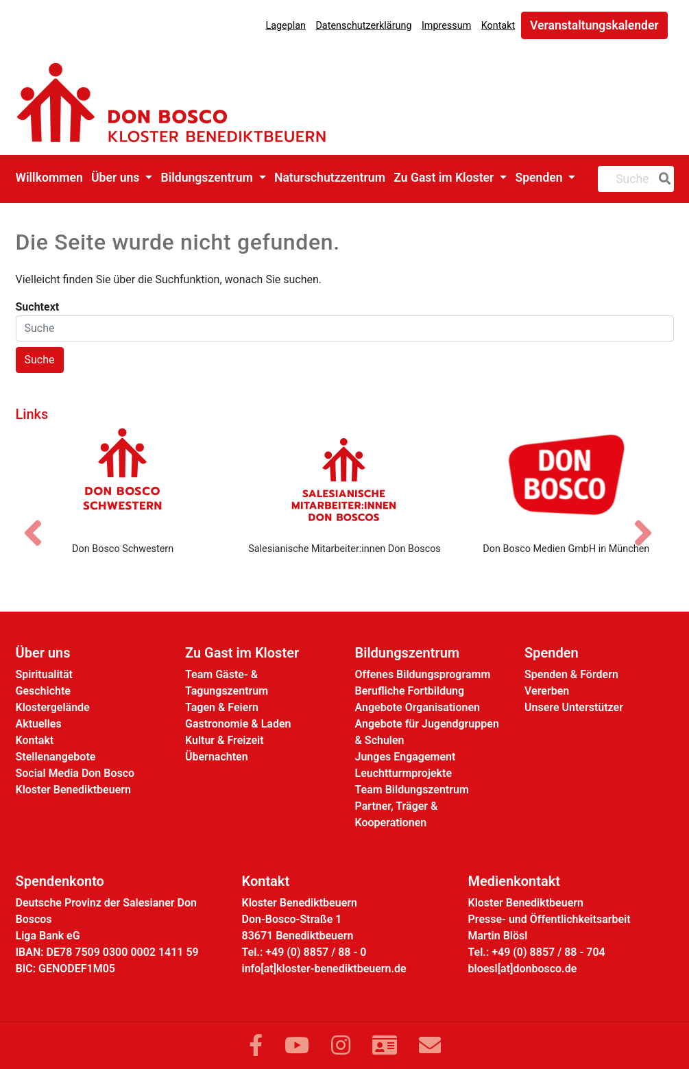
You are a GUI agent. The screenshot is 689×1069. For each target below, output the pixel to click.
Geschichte (43, 690)
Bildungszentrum (208, 177)
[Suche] (662, 179)
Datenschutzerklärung (363, 26)
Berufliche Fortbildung (410, 690)
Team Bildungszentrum (412, 789)
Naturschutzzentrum (329, 177)
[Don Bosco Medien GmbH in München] (566, 479)
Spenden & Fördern (571, 674)
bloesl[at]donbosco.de (522, 968)
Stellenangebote (56, 756)
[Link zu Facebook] (256, 1046)
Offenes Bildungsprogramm (423, 674)
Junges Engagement (405, 756)
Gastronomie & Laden (238, 723)
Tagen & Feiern (221, 707)
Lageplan (285, 26)
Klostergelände (53, 707)
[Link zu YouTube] (297, 1046)
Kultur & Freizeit (224, 740)
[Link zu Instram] (340, 1046)
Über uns (117, 177)
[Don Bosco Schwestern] (122, 479)
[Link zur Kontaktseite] (384, 1046)
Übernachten (216, 756)
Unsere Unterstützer (573, 707)
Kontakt (498, 26)
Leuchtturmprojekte (403, 773)
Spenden (540, 177)
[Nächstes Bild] (650, 521)
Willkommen (49, 177)
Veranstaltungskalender (594, 25)
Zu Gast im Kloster (445, 177)
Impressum (446, 26)
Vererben (546, 690)
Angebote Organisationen (417, 707)
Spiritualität (44, 674)
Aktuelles (39, 723)
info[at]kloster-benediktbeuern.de (324, 968)
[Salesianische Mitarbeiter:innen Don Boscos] (344, 479)
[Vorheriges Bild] (40, 521)
